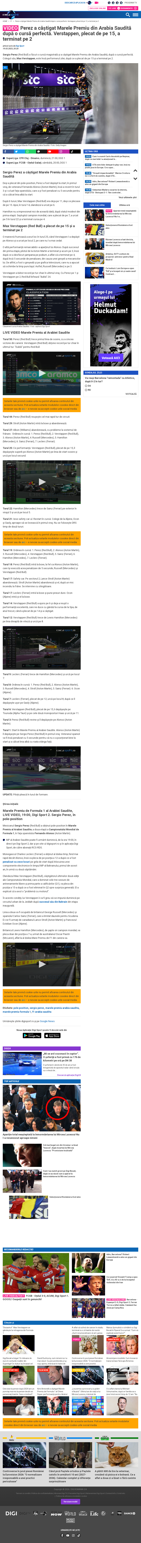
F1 (11, 21)
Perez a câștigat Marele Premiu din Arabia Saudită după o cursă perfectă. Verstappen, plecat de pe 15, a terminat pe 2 (57, 21)
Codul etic (121, 1493)
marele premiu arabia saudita (62, 1007)
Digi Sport (20, 46)
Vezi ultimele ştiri (128, 197)
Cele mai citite (97, 205)
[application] (42, 373)
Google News (47, 1021)
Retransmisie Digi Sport (95, 1493)
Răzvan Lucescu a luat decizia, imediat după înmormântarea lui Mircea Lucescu (120, 242)
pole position (20, 1007)
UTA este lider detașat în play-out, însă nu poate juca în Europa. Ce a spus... (107, 166)
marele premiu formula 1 (17, 1011)
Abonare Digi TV (60, 1493)
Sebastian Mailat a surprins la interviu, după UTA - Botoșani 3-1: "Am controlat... (106, 191)
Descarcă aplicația (79, 3)
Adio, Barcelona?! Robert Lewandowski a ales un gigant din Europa (107, 182)
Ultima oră (124, 205)
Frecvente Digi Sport (76, 1493)
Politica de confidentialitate (42, 1493)
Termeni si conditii (23, 1493)
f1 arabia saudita (41, 1011)
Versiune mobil (70, 1502)
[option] (108, 158)
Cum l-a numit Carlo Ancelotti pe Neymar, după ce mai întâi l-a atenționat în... (107, 157)
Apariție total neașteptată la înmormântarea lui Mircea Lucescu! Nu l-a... (121, 213)
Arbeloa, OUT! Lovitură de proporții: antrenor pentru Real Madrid (119, 257)
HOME (5, 21)
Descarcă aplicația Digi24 (69, 1075)
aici (23, 408)
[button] (41, 373)
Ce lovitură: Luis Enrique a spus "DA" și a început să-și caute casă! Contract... (121, 271)
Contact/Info (111, 1493)
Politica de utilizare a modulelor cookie (71, 1496)
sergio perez (37, 1007)
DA (88, 385)
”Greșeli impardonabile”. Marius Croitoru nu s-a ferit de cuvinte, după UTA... (107, 174)
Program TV (131, 3)
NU (88, 390)
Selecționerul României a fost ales (119, 226)
